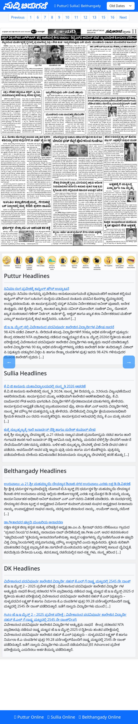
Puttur (60, 6)
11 (76, 17)
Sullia (72, 6)
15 (103, 17)
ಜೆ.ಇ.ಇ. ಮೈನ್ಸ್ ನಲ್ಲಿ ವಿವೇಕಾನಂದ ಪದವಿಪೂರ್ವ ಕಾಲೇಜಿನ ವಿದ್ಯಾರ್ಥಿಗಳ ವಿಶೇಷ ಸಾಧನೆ (59, 327)
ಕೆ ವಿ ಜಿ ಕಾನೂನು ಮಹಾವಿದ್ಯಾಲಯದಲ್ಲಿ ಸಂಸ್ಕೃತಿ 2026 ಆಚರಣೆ (45, 386)
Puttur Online (29, 717)
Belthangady (89, 6)
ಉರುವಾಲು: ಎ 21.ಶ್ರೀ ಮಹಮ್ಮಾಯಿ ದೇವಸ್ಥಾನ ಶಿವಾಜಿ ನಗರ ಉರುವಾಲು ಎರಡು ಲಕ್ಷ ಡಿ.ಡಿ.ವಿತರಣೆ (67, 483)
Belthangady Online (100, 717)
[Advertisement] (69, 693)
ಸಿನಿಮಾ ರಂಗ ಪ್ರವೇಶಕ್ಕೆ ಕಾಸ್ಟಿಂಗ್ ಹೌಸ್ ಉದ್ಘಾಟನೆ (36, 288)
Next (123, 17)
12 (85, 17)
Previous (18, 17)
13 (94, 17)
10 (67, 17)
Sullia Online (61, 717)
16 (112, 17)
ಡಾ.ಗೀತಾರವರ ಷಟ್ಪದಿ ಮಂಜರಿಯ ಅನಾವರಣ (33, 522)
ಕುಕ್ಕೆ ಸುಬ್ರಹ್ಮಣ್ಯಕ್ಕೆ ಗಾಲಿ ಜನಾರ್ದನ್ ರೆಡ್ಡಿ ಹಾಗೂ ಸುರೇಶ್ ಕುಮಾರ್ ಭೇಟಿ (49, 429)
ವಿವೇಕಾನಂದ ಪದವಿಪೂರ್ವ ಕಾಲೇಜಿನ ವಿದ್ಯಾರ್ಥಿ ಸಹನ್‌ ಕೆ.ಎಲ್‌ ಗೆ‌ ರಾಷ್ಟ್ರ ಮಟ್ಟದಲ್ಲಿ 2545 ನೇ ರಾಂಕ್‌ (67, 581)
